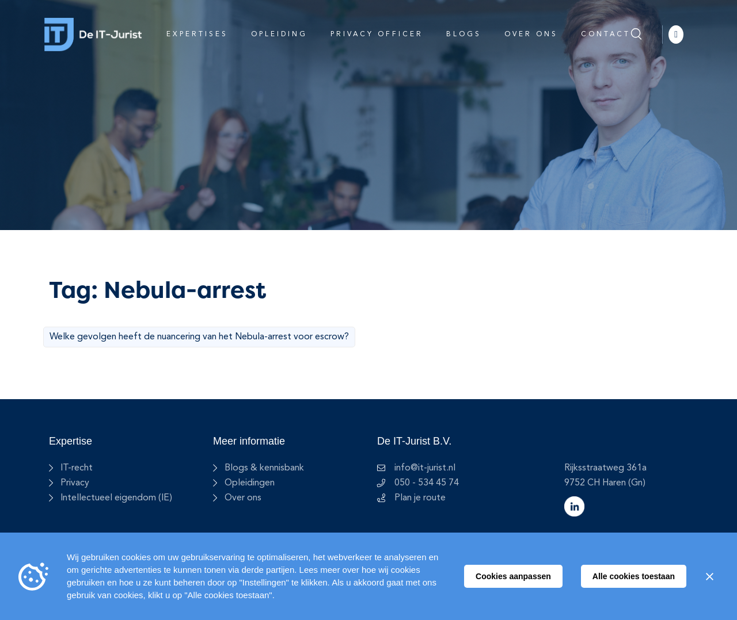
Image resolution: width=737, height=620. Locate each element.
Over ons (531, 34)
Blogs (463, 34)
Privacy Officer (376, 34)
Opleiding (279, 34)
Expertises (197, 34)
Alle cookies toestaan (633, 576)
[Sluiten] (709, 576)
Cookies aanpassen (513, 576)
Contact (605, 34)
